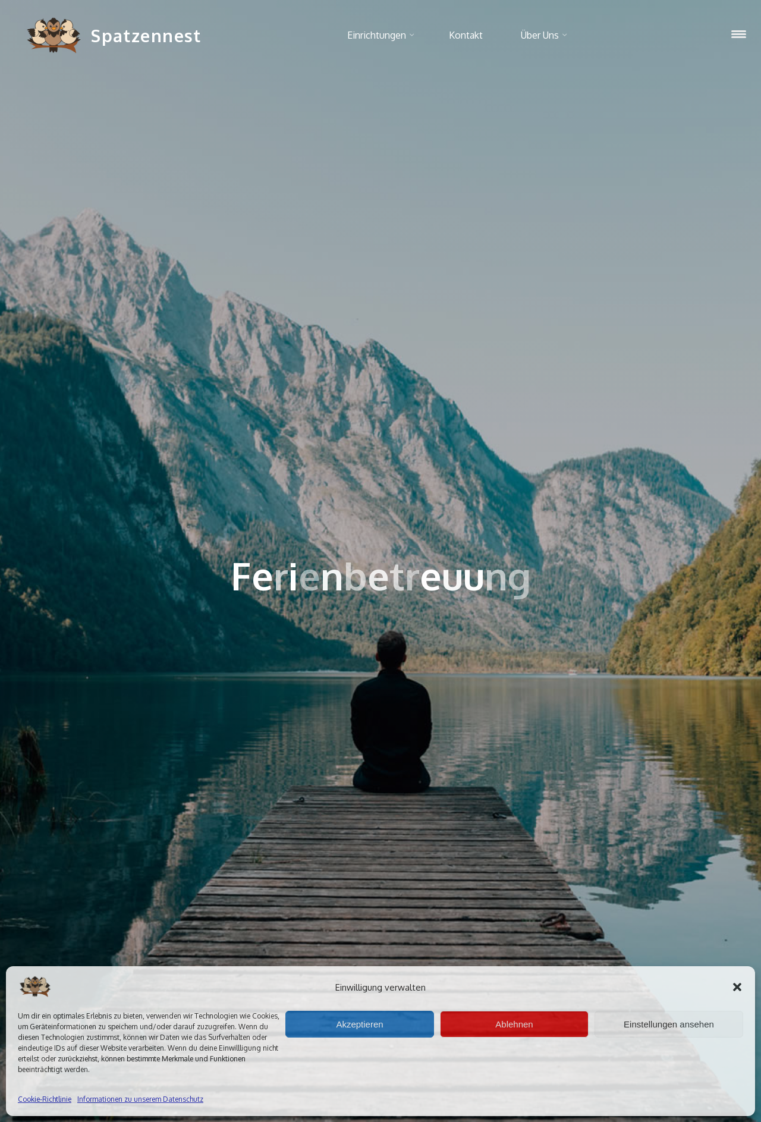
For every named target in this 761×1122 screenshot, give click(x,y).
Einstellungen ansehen (669, 1024)
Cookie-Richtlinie (44, 1099)
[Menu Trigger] (738, 34)
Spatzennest (146, 35)
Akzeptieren (359, 1024)
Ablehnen (514, 1024)
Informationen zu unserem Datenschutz (140, 1099)
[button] (737, 987)
